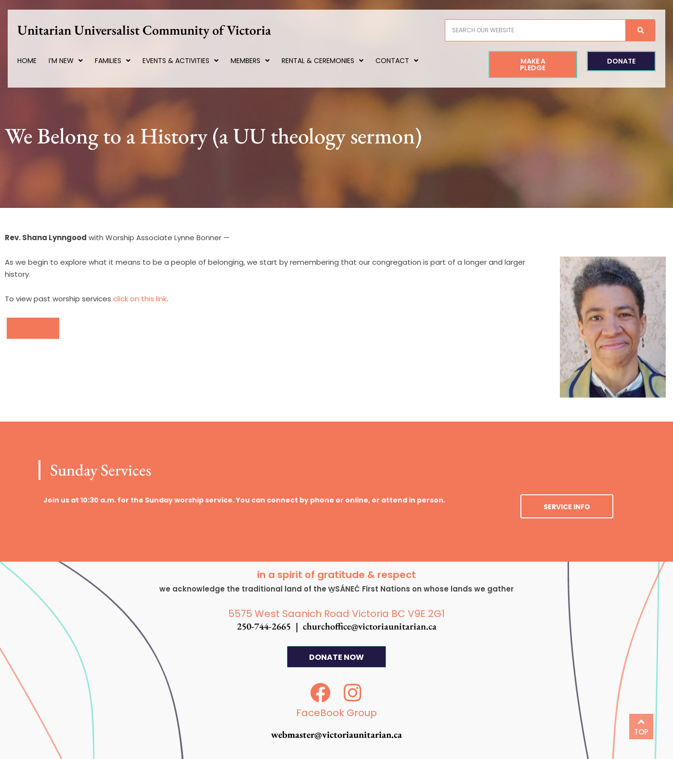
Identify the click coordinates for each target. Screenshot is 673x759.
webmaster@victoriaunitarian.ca (336, 734)
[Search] (631, 30)
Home (36, 60)
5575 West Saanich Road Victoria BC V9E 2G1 (336, 613)
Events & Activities (190, 60)
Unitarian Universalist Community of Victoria (153, 30)
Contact (406, 60)
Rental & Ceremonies (332, 60)
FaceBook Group (336, 713)
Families (122, 60)
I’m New (75, 60)
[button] (33, 328)
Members (259, 60)
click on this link (140, 299)
